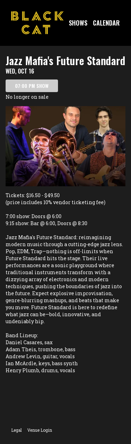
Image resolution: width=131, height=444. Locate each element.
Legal (16, 430)
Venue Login (39, 430)
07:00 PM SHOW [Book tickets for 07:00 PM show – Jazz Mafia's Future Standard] (32, 85)
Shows (78, 22)
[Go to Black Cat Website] (37, 22)
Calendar (106, 22)
